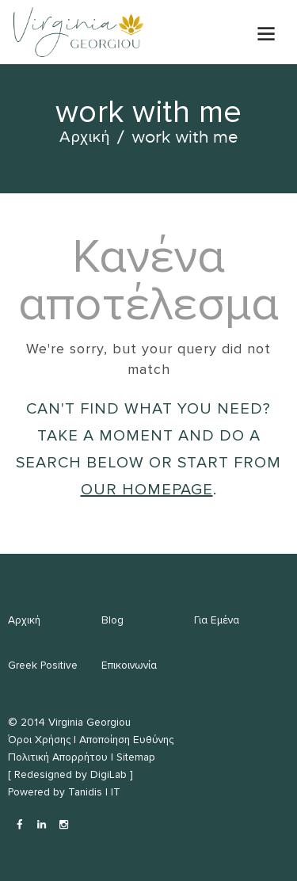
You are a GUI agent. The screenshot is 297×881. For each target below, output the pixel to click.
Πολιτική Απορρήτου (58, 757)
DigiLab (108, 774)
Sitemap (135, 757)
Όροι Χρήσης (39, 739)
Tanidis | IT (94, 792)
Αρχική (84, 137)
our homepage (147, 489)
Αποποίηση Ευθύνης (126, 739)
